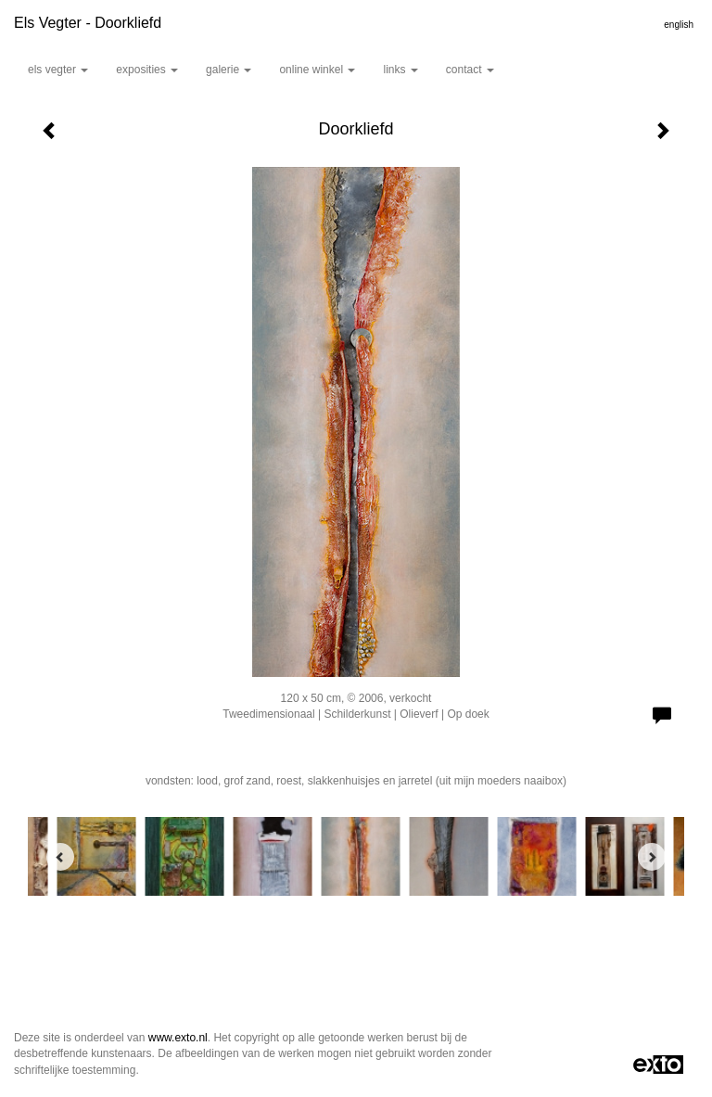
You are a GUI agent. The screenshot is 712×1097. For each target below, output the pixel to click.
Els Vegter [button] (58, 69)
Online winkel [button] (317, 69)
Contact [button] (470, 69)
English (678, 24)
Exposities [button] (147, 69)
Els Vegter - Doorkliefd (87, 23)
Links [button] (400, 69)
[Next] (652, 857)
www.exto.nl (178, 1037)
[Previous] (60, 857)
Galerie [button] (228, 69)
